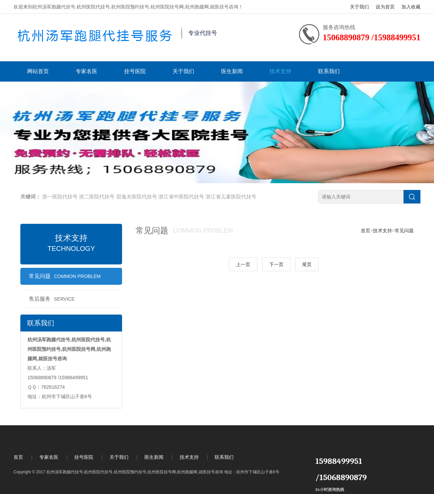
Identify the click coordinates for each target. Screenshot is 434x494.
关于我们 (359, 6)
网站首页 (38, 71)
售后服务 (52, 299)
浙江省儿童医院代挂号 (230, 196)
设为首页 (385, 6)
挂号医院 (135, 71)
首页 (365, 230)
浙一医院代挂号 (60, 196)
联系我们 (329, 71)
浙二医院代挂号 (97, 196)
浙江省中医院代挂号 (181, 196)
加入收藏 (410, 6)
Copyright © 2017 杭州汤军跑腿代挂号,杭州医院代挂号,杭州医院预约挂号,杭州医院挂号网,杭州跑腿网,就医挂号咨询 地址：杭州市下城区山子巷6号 (146, 472)
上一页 (243, 264)
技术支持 (280, 71)
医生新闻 (232, 71)
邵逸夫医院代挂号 (136, 196)
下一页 (276, 264)
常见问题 (65, 276)
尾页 (307, 264)
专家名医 (86, 71)
